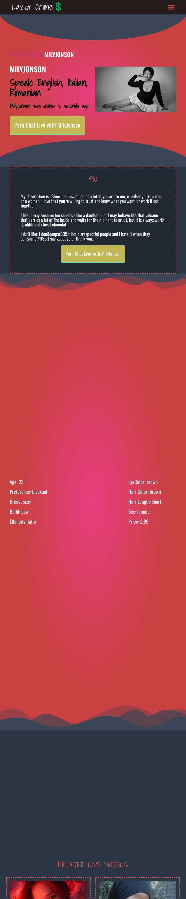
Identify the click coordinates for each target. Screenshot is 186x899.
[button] (171, 6)
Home (16, 54)
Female (34, 54)
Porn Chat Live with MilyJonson (47, 125)
